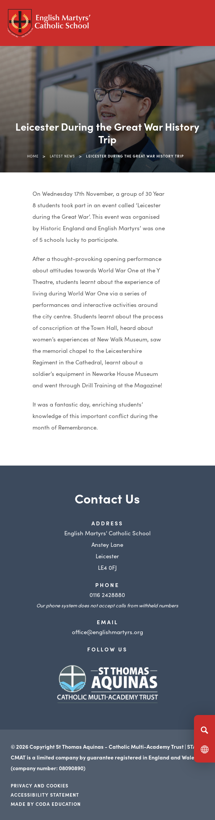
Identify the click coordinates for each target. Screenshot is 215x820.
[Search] (204, 730)
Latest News (62, 156)
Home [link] (33, 156)
